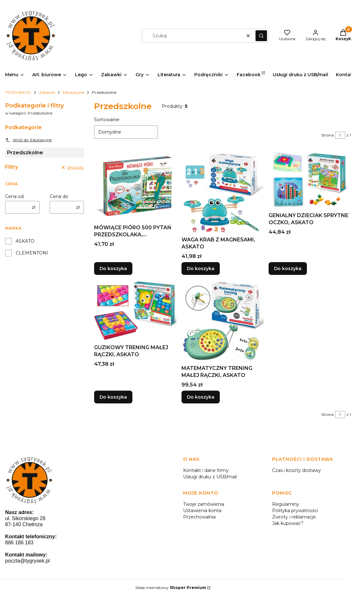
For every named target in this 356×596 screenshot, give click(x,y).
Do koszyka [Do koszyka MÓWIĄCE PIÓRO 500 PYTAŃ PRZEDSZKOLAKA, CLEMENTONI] (113, 268)
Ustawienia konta (202, 510)
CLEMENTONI (32, 253)
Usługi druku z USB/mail (210, 477)
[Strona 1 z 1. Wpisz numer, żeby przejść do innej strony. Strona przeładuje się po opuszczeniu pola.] (340, 135)
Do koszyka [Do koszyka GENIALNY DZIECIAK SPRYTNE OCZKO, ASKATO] (287, 268)
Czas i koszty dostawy (296, 470)
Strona (327, 135)
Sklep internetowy (170, 587)
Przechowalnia (199, 517)
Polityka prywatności (295, 510)
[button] (261, 35)
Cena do (59, 196)
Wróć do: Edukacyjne (28, 140)
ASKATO (25, 241)
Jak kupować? (287, 523)
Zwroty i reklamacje (294, 517)
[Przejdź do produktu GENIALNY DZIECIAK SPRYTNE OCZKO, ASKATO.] (310, 180)
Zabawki (47, 92)
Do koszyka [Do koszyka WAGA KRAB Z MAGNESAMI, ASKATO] (200, 268)
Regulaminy (285, 504)
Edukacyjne (73, 92)
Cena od (14, 196)
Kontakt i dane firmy (206, 470)
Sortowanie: (107, 119)
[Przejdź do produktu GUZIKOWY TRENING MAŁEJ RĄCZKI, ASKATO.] (135, 311)
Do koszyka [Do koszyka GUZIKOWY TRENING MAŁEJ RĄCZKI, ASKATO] (113, 397)
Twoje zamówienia (203, 504)
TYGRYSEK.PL (18, 92)
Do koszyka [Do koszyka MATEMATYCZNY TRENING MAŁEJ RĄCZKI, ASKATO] (200, 397)
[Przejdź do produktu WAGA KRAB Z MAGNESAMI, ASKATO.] (223, 192)
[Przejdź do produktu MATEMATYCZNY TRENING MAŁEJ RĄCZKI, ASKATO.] (223, 321)
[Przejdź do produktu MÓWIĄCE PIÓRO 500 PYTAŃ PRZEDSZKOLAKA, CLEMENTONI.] (135, 186)
